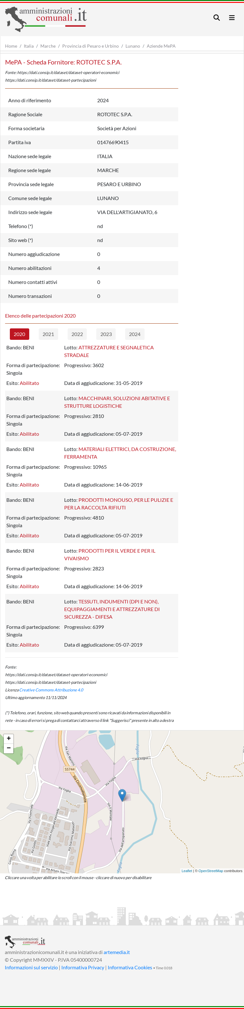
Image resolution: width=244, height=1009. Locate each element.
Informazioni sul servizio (31, 967)
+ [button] (9, 739)
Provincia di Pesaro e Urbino (90, 46)
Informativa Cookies (130, 967)
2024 (134, 334)
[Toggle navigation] (216, 18)
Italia (29, 46)
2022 (77, 334)
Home (11, 46)
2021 (48, 334)
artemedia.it (117, 952)
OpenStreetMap (211, 871)
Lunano (132, 46)
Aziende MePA (161, 46)
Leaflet (187, 871)
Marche (48, 46)
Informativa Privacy (82, 967)
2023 (106, 334)
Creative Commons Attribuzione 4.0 (51, 689)
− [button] (9, 748)
